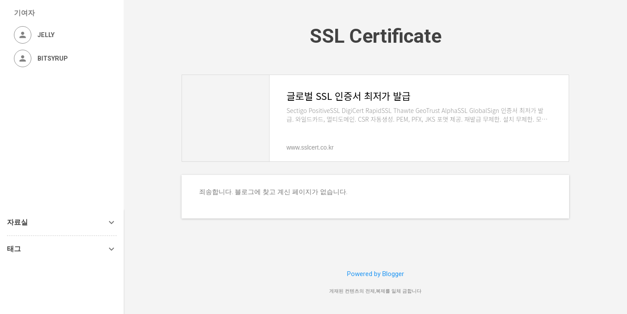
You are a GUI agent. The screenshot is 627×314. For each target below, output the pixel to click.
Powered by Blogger (375, 274)
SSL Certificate (376, 36)
